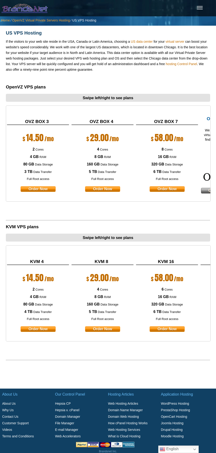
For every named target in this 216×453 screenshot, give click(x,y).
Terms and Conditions (18, 436)
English (169, 449)
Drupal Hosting (172, 430)
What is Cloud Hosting (124, 436)
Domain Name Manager (125, 410)
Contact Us (10, 416)
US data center (142, 41)
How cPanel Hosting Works (128, 423)
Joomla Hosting (172, 423)
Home (5, 20)
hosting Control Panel (181, 64)
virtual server (175, 41)
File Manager (64, 423)
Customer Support (15, 423)
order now (38, 189)
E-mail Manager (66, 430)
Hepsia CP (63, 403)
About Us (9, 403)
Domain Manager (67, 416)
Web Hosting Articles (123, 403)
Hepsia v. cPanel (67, 410)
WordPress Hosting (175, 403)
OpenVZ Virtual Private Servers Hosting (41, 20)
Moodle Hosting (172, 436)
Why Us (8, 410)
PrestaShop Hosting (175, 410)
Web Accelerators (68, 436)
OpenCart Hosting (174, 416)
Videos (7, 430)
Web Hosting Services (124, 430)
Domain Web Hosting (123, 416)
